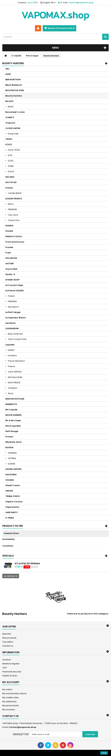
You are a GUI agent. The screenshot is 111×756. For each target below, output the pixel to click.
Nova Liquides (13, 425)
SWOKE (9, 490)
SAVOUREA (11, 474)
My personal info (10, 705)
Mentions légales (10, 663)
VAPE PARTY (11, 512)
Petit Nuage (11, 431)
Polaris (11, 296)
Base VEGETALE (15, 333)
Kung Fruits (13, 133)
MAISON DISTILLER (14, 398)
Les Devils (10, 323)
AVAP (8, 74)
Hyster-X (10, 274)
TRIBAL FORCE (12, 496)
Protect (9, 436)
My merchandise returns (14, 693)
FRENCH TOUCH (13, 236)
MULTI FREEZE (13, 382)
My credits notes (10, 697)
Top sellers (7, 641)
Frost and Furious (14, 241)
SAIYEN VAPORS (13, 469)
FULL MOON (11, 258)
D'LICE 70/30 (13, 149)
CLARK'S (9, 117)
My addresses (9, 701)
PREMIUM (12, 209)
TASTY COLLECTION (16, 339)
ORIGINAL (12, 452)
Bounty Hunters (13, 95)
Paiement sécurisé (11, 671)
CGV (4, 667)
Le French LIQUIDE (14, 290)
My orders (7, 689)
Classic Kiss (13, 220)
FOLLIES (9, 231)
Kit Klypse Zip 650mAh (27, 563)
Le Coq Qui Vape (14, 285)
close (104, 753)
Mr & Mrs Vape (13, 420)
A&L (7, 68)
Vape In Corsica (13, 501)
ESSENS (9, 225)
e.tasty (9, 187)
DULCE (10, 171)
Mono (10, 204)
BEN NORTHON (13, 79)
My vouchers (8, 709)
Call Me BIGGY (14, 193)
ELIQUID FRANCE (13, 198)
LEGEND (11, 463)
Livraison (6, 659)
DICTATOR (11, 182)
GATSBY (9, 263)
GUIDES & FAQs (9, 675)
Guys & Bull (11, 268)
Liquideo (10, 344)
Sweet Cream (12, 485)
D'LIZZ (10, 160)
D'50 (9, 155)
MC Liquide (11, 409)
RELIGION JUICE (13, 442)
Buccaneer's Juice (15, 112)
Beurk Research (13, 84)
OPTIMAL (11, 458)
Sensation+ (13, 306)
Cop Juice (12, 214)
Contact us (7, 645)
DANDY (11, 350)
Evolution (12, 355)
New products (9, 637)
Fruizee (9, 247)
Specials (8, 555)
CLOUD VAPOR (12, 128)
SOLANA (9, 479)
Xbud (10, 393)
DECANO (9, 176)
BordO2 (9, 101)
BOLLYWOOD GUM (14, 90)
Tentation (12, 388)
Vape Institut (12, 507)
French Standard (16, 360)
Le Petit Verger (13, 312)
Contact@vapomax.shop (22, 727)
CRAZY (8, 139)
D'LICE (8, 144)
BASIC (10, 106)
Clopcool (10, 122)
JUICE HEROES (14, 371)
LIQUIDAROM (12, 328)
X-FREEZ (9, 517)
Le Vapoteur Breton (15, 317)
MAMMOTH (11, 404)
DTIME (10, 166)
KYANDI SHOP (12, 279)
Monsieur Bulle (14, 377)
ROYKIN (9, 447)
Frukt (8, 252)
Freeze (11, 366)
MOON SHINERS (13, 415)
